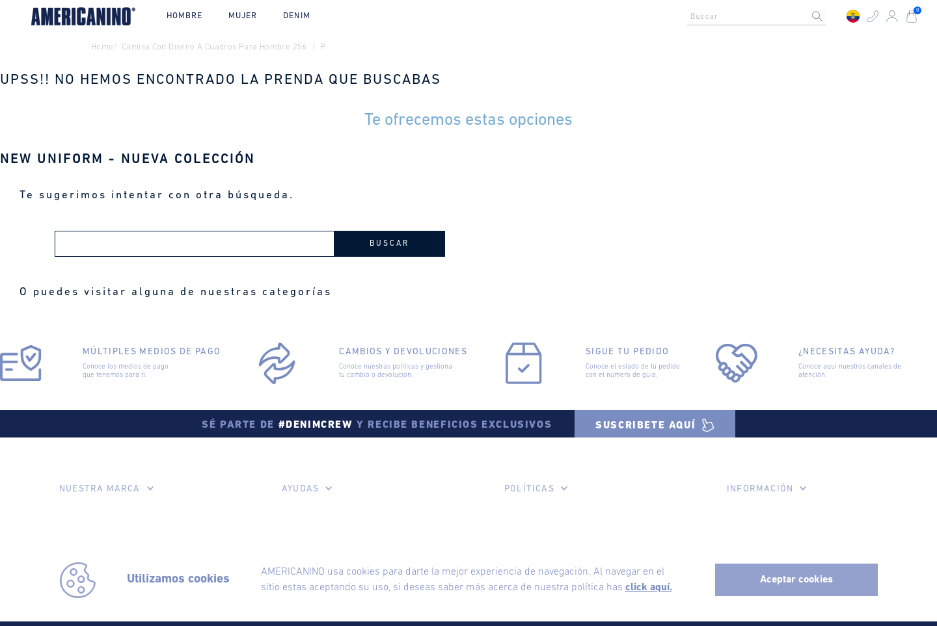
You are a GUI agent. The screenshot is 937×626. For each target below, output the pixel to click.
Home (102, 47)
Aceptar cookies (796, 580)
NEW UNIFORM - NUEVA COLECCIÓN (127, 159)
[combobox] (760, 16)
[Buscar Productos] (827, 16)
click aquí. (648, 587)
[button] (872, 16)
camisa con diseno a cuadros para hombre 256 (214, 47)
